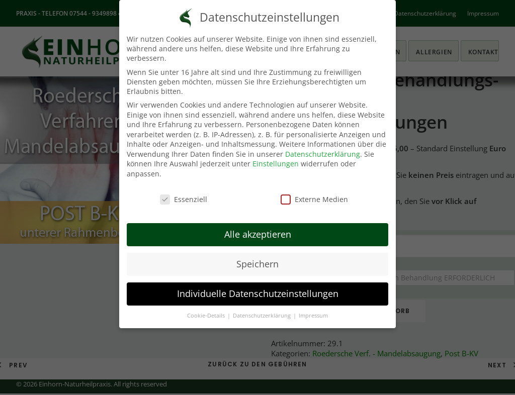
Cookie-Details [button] (206, 315)
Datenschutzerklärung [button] (262, 315)
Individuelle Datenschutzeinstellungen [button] (257, 293)
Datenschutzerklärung (322, 153)
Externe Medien (314, 199)
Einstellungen (275, 163)
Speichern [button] (257, 264)
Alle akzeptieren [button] (257, 234)
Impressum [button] (313, 315)
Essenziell (183, 199)
